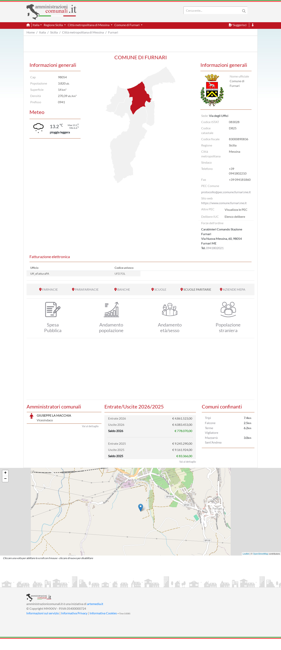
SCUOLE (160, 289)
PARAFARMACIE (87, 289)
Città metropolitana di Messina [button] (89, 25)
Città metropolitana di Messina (83, 32)
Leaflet (246, 565)
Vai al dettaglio (90, 472)
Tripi (208, 418)
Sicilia (54, 32)
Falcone (210, 423)
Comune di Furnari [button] (127, 25)
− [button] (5, 490)
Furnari (113, 32)
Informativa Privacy (74, 624)
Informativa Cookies (103, 624)
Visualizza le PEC (236, 209)
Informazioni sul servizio (42, 624)
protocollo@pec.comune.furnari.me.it (226, 192)
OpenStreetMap (260, 565)
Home (31, 32)
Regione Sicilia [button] (53, 25)
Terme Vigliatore (211, 430)
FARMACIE (50, 289)
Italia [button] (36, 25)
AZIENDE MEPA (234, 289)
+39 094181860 (240, 179)
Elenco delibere (235, 216)
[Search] (213, 10)
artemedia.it (95, 615)
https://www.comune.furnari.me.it (224, 203)
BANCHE (123, 289)
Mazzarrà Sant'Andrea (213, 440)
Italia (42, 32)
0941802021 (215, 248)
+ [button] (5, 484)
